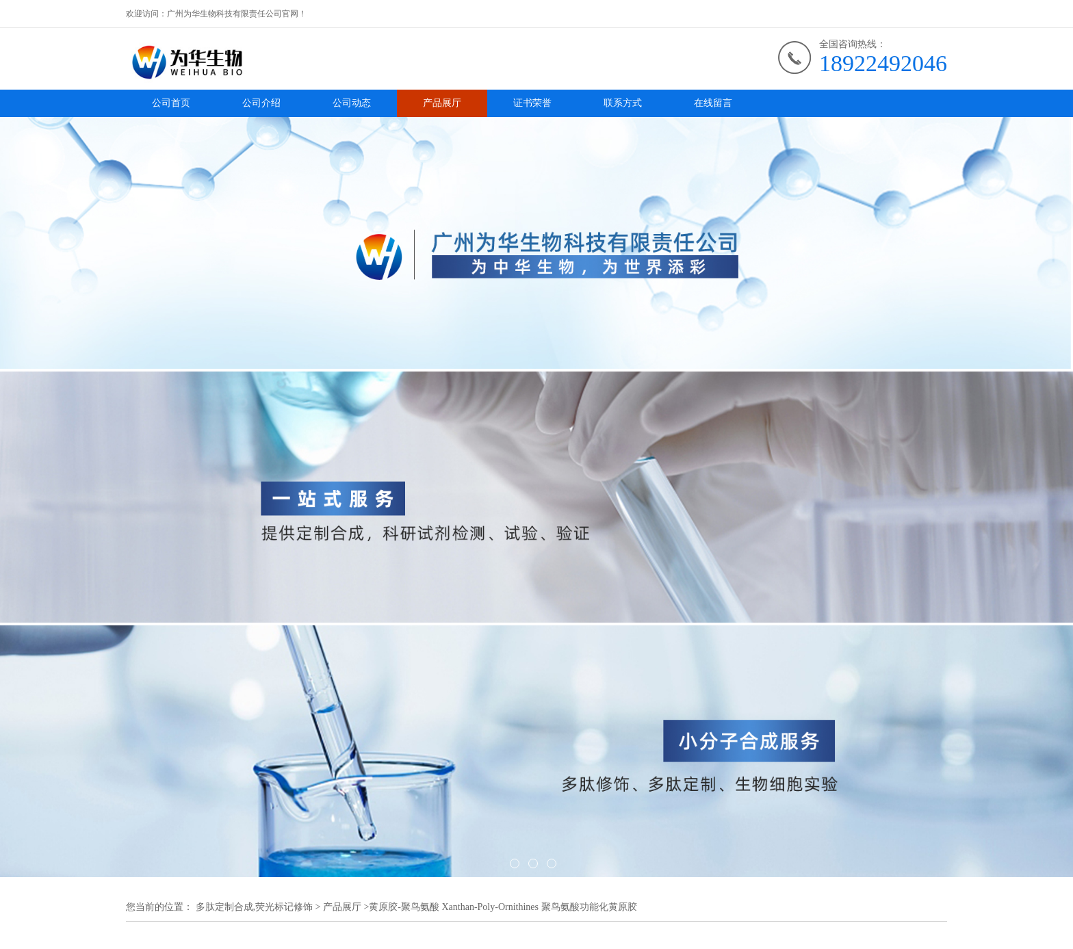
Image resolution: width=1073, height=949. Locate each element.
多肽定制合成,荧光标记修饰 (254, 907)
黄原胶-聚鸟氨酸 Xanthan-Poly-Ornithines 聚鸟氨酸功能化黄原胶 (502, 907)
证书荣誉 (532, 103)
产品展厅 (442, 103)
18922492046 (883, 63)
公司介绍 (261, 103)
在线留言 (713, 103)
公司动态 (352, 103)
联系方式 (623, 103)
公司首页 (171, 103)
